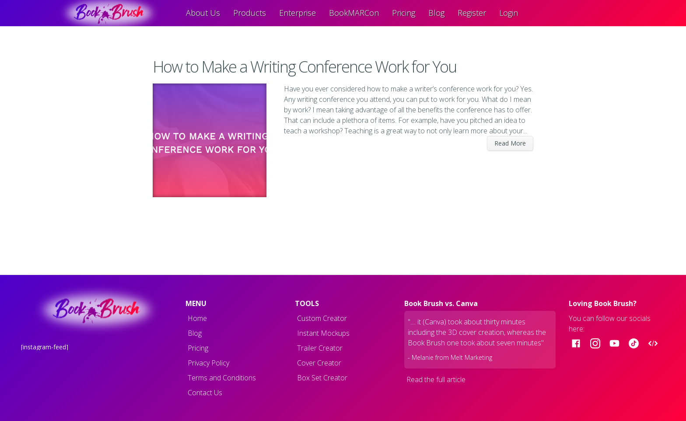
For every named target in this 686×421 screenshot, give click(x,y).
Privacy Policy (208, 363)
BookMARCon (354, 12)
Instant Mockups (323, 333)
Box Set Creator (322, 378)
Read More (510, 143)
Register (472, 12)
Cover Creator (319, 363)
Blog (436, 12)
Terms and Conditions (222, 378)
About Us (203, 12)
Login (508, 12)
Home (197, 318)
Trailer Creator (320, 348)
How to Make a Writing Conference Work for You (306, 66)
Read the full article (436, 379)
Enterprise (297, 12)
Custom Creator (322, 318)
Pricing (403, 12)
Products (249, 12)
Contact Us (205, 392)
